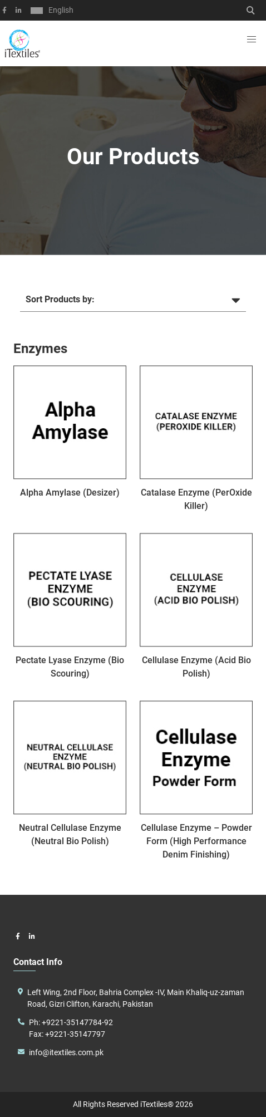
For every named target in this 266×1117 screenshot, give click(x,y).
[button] (251, 39)
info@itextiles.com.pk (66, 1052)
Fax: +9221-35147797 (67, 1034)
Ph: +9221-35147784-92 (71, 1022)
